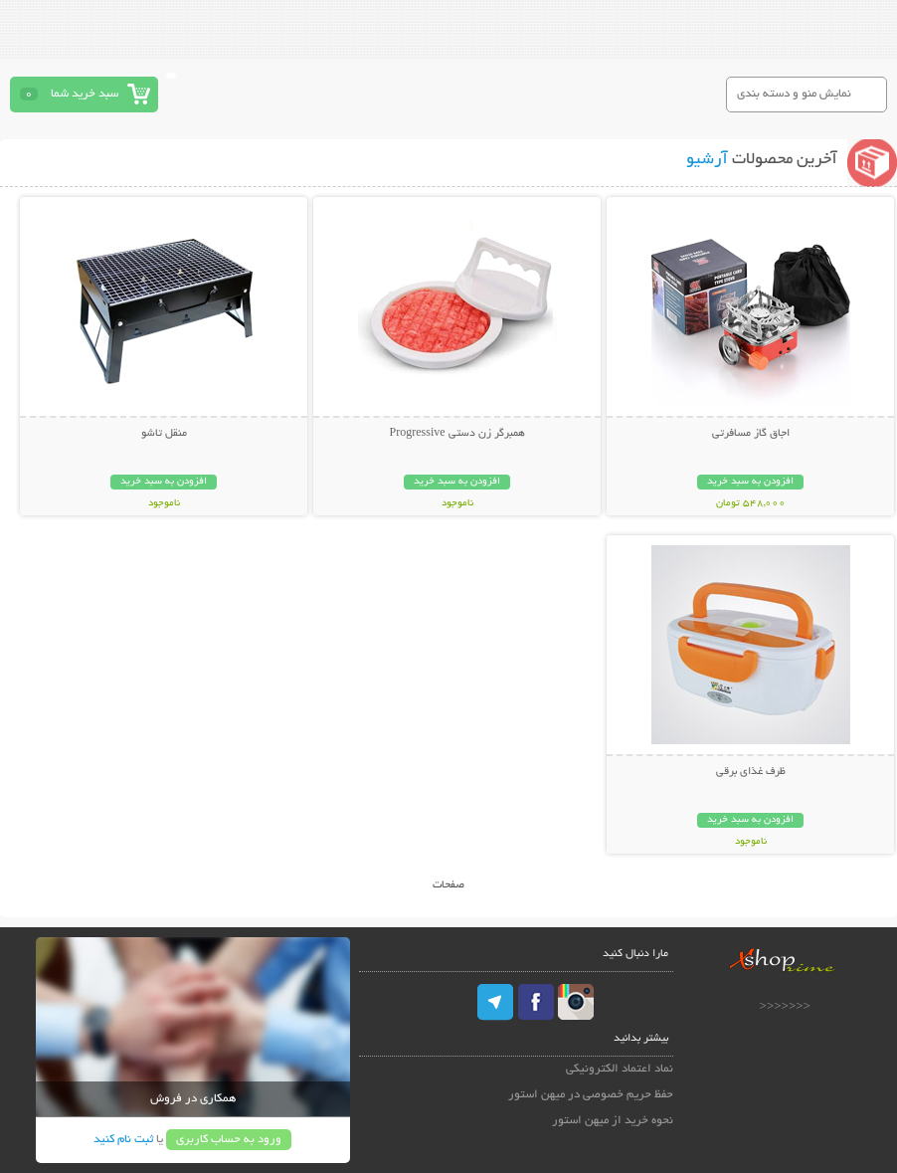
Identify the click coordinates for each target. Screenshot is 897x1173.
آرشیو (707, 160)
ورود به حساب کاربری (228, 1139)
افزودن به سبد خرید (750, 482)
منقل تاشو (164, 434)
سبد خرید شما (84, 94)
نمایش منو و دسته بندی (794, 94)
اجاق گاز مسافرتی (751, 434)
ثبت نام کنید (123, 1139)
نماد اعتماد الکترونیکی (619, 1069)
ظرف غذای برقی (751, 772)
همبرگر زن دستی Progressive (457, 434)
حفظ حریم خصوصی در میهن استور (590, 1094)
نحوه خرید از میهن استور (612, 1120)
